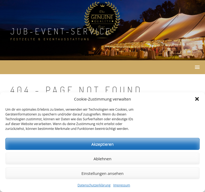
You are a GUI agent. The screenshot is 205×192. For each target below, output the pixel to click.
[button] (197, 99)
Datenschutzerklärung (94, 185)
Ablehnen (103, 158)
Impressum (121, 185)
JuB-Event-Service (61, 31)
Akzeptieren (102, 144)
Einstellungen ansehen (102, 173)
